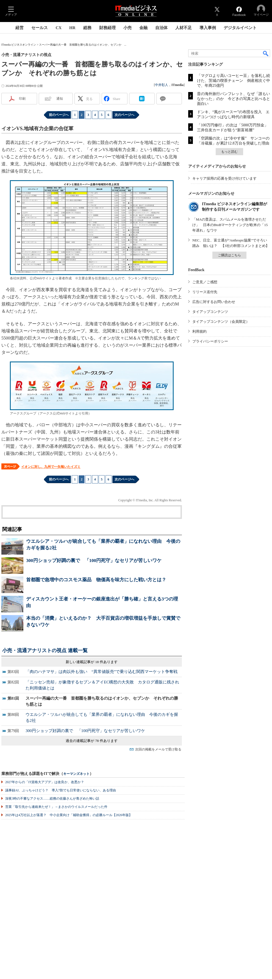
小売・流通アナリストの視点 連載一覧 (45, 650)
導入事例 (207, 28)
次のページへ (124, 115)
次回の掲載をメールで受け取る (158, 749)
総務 (87, 28)
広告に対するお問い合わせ (213, 302)
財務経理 (107, 28)
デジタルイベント (240, 28)
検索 (266, 53)
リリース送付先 (204, 292)
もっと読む (229, 152)
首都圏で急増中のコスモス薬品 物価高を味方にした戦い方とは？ (96, 579)
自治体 (161, 28)
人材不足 (183, 28)
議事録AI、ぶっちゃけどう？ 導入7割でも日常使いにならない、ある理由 (60, 790)
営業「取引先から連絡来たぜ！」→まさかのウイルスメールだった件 (56, 807)
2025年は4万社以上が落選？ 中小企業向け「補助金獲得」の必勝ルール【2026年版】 (68, 815)
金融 (143, 28)
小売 (127, 28)
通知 (59, 99)
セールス (39, 28)
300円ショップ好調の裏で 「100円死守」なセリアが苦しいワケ (94, 560)
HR (72, 28)
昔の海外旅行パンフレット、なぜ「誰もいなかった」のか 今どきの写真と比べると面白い (233, 99)
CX (58, 28)
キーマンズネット (76, 774)
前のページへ (59, 115)
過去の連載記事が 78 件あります (92, 741)
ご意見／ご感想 (204, 282)
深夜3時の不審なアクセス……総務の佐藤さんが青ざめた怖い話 (52, 798)
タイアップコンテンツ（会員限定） (220, 321)
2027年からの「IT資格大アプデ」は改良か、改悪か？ (44, 782)
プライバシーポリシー (210, 341)
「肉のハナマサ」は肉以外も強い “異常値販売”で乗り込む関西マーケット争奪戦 (101, 671)
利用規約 (199, 331)
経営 (19, 28)
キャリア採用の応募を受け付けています (224, 178)
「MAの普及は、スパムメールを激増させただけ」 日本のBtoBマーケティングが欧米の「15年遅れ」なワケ (230, 224)
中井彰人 (161, 85)
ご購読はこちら (229, 255)
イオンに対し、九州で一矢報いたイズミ (51, 467)
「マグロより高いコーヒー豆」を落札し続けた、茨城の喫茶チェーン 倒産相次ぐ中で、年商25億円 (233, 81)
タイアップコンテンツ (210, 312)
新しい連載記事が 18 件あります (92, 662)
